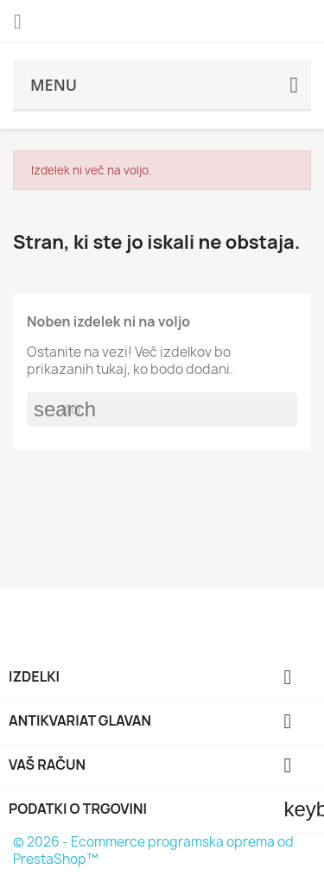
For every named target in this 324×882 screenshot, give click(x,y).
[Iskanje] (162, 409)
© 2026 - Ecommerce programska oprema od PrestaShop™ (153, 850)
